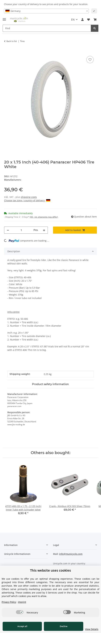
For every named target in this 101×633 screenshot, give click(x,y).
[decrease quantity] (7, 230)
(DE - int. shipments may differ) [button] (44, 216)
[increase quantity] (44, 230)
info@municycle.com (70, 553)
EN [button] (73, 19)
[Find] (47, 28)
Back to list (11, 41)
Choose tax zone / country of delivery (27, 200)
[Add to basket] (6, 51)
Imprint (22, 602)
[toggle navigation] (4, 18)
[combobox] (46, 11)
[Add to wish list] (90, 59)
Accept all (21, 626)
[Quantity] (21, 230)
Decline (60, 626)
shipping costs (29, 197)
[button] (82, 19)
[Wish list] (88, 19)
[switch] (19, 612)
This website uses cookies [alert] (50, 570)
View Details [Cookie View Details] (89, 629)
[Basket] (95, 19)
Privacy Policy (9, 602)
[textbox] (46, 11)
